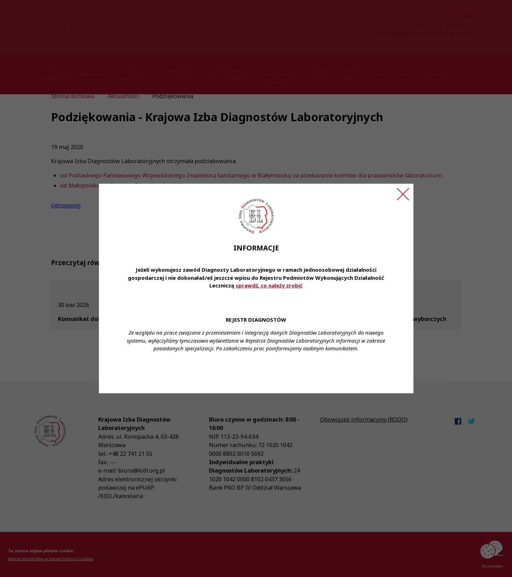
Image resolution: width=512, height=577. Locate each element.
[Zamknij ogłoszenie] (402, 194)
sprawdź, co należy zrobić (269, 285)
